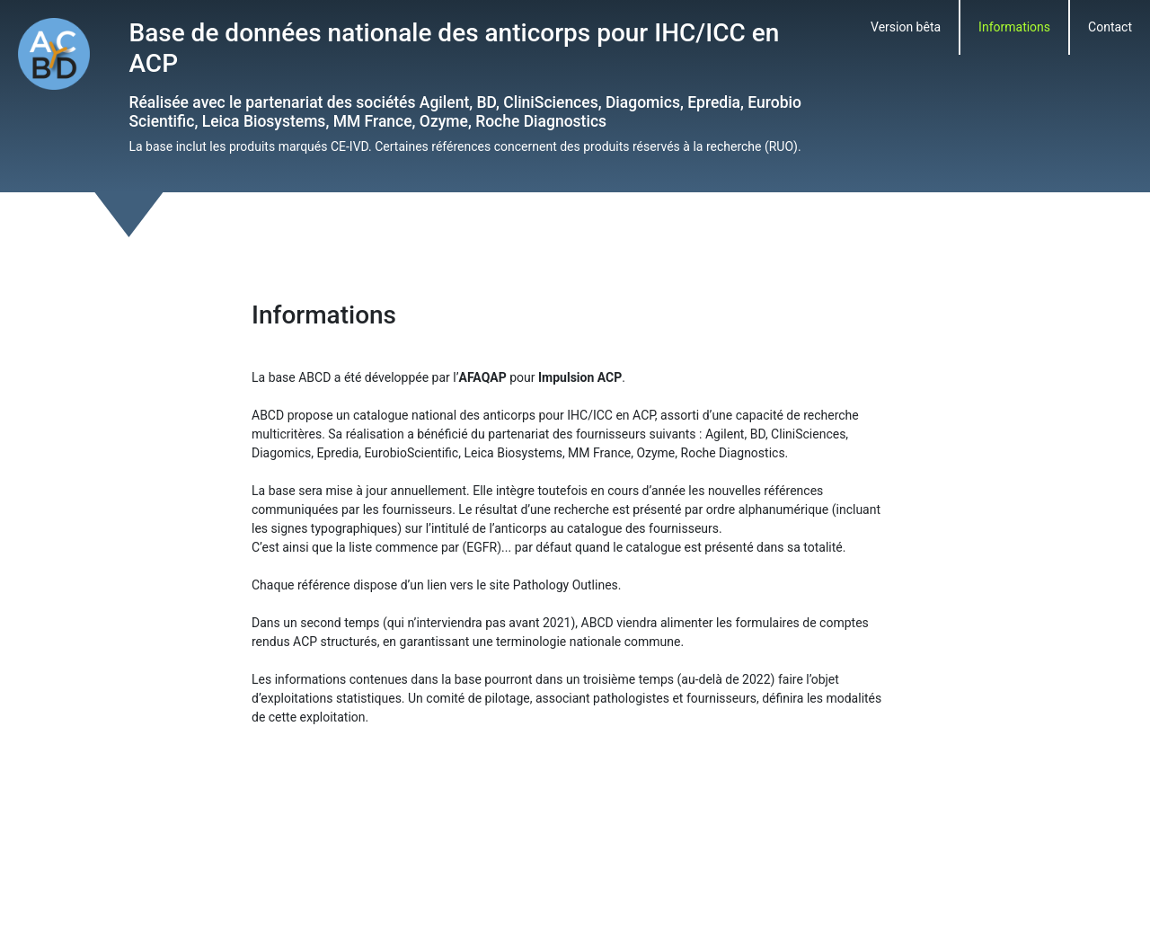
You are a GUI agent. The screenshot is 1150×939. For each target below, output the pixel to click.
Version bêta (906, 27)
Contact (1110, 27)
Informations (1014, 27)
